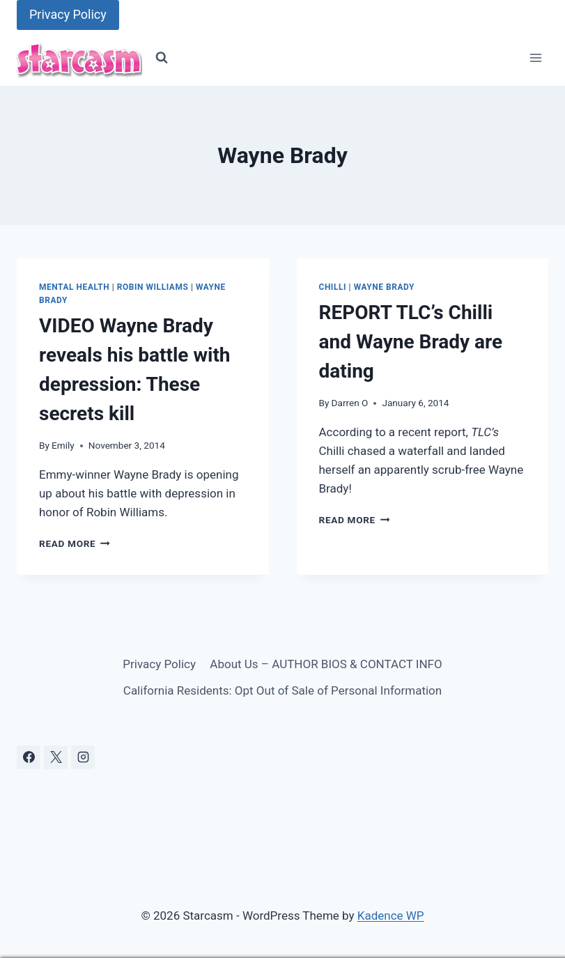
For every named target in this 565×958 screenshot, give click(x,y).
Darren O (350, 402)
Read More (74, 543)
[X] (56, 757)
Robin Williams (153, 287)
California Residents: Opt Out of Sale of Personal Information (282, 690)
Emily (63, 445)
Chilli (333, 287)
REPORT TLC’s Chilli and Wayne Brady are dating (411, 342)
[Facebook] (28, 757)
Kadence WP (390, 915)
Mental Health (74, 287)
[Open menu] (535, 58)
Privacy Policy (68, 14)
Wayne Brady (384, 287)
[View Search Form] (161, 57)
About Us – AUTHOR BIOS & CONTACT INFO (326, 664)
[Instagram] (83, 757)
